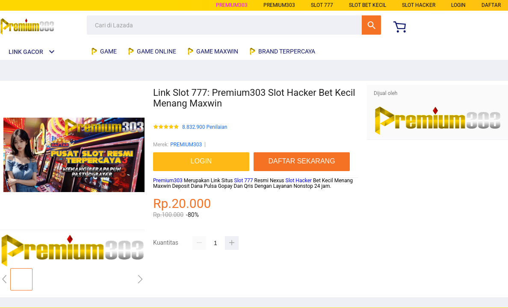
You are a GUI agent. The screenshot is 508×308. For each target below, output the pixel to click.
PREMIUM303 (232, 5)
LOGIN (458, 5)
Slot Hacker (299, 181)
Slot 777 (243, 181)
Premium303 (168, 181)
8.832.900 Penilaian (204, 127)
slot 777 (322, 5)
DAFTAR (491, 5)
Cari (371, 25)
